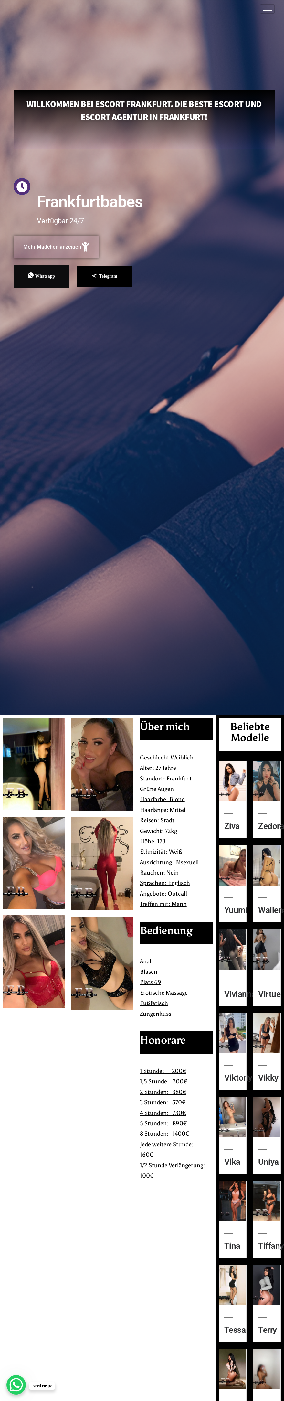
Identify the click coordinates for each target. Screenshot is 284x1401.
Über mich (165, 726)
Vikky (268, 1078)
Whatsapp (41, 275)
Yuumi (235, 910)
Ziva (232, 826)
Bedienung (166, 930)
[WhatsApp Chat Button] (16, 1385)
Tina (232, 1246)
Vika (232, 1162)
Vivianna (240, 994)
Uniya (268, 1162)
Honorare (163, 1040)
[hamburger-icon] (267, 9)
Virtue (269, 994)
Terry (267, 1330)
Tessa (235, 1330)
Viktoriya (240, 1078)
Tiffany (271, 1246)
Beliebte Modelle (250, 732)
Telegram (104, 276)
